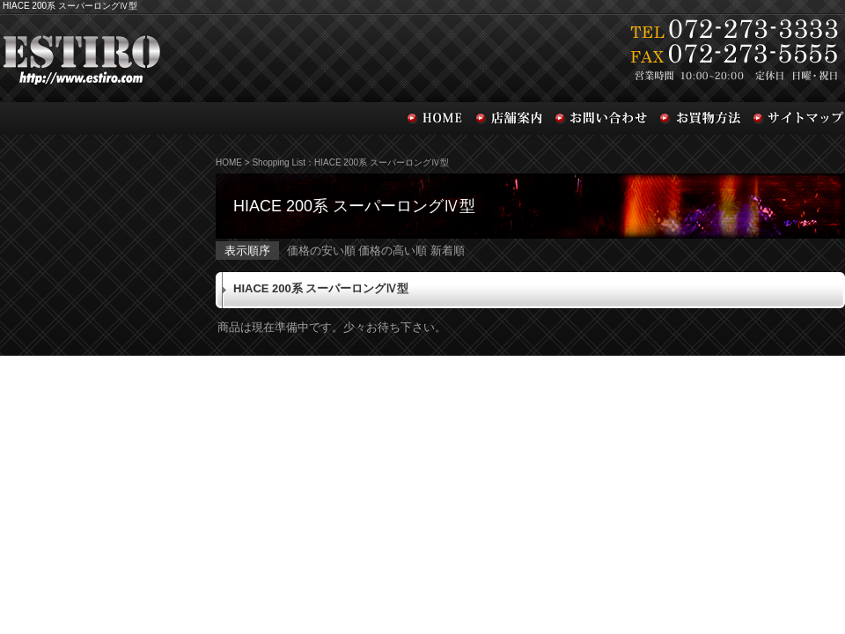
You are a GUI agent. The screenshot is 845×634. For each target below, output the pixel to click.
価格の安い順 (321, 250)
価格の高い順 (392, 250)
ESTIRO (220, 56)
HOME (229, 162)
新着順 (447, 250)
